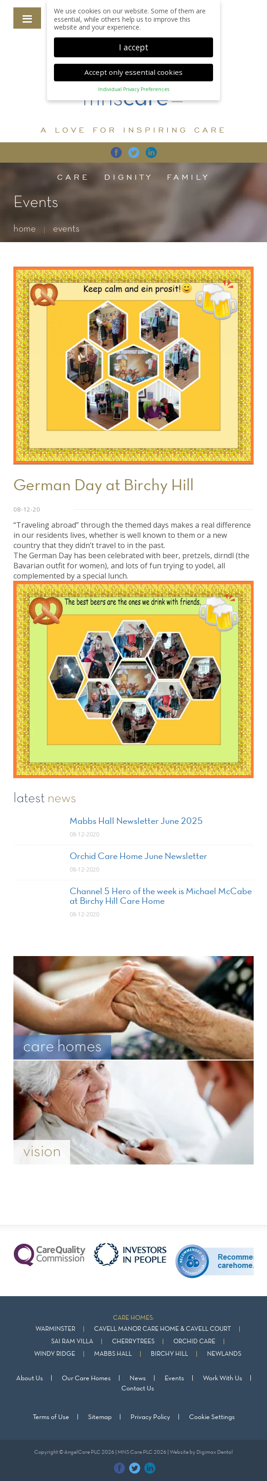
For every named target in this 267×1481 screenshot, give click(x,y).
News (138, 1378)
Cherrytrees (133, 1342)
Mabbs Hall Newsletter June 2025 (136, 821)
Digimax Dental (214, 1452)
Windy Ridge (54, 1354)
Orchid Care (194, 1342)
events (66, 229)
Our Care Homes (86, 1378)
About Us (29, 1378)
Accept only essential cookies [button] (133, 70)
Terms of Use (51, 1417)
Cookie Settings (212, 1417)
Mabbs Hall (113, 1354)
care (73, 177)
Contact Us (137, 1388)
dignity (128, 177)
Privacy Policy (150, 1417)
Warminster (55, 1329)
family (188, 177)
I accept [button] (133, 44)
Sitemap (100, 1417)
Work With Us (222, 1378)
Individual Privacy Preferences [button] (133, 87)
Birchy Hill (169, 1354)
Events (174, 1378)
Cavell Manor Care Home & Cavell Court (162, 1329)
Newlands (224, 1354)
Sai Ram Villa (72, 1342)
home (24, 229)
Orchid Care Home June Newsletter (138, 857)
